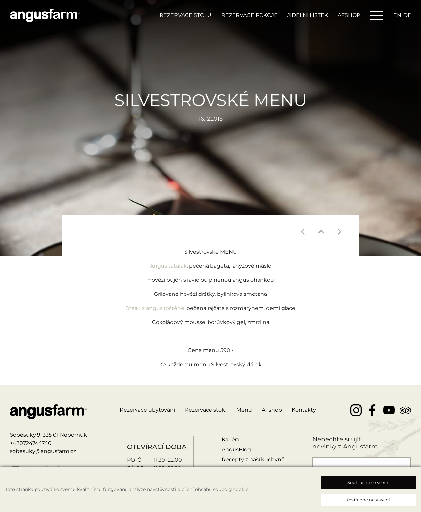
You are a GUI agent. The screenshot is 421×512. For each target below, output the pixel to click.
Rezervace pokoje (249, 15)
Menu (244, 410)
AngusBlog (236, 450)
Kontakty (304, 410)
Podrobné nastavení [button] (368, 499)
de (407, 15)
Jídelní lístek (307, 15)
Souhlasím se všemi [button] (368, 482)
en (397, 15)
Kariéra (230, 439)
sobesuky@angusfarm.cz (43, 451)
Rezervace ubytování (147, 410)
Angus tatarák (168, 266)
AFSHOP (349, 15)
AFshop (272, 410)
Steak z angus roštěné (155, 308)
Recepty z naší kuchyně (253, 459)
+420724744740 (31, 443)
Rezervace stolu (185, 15)
